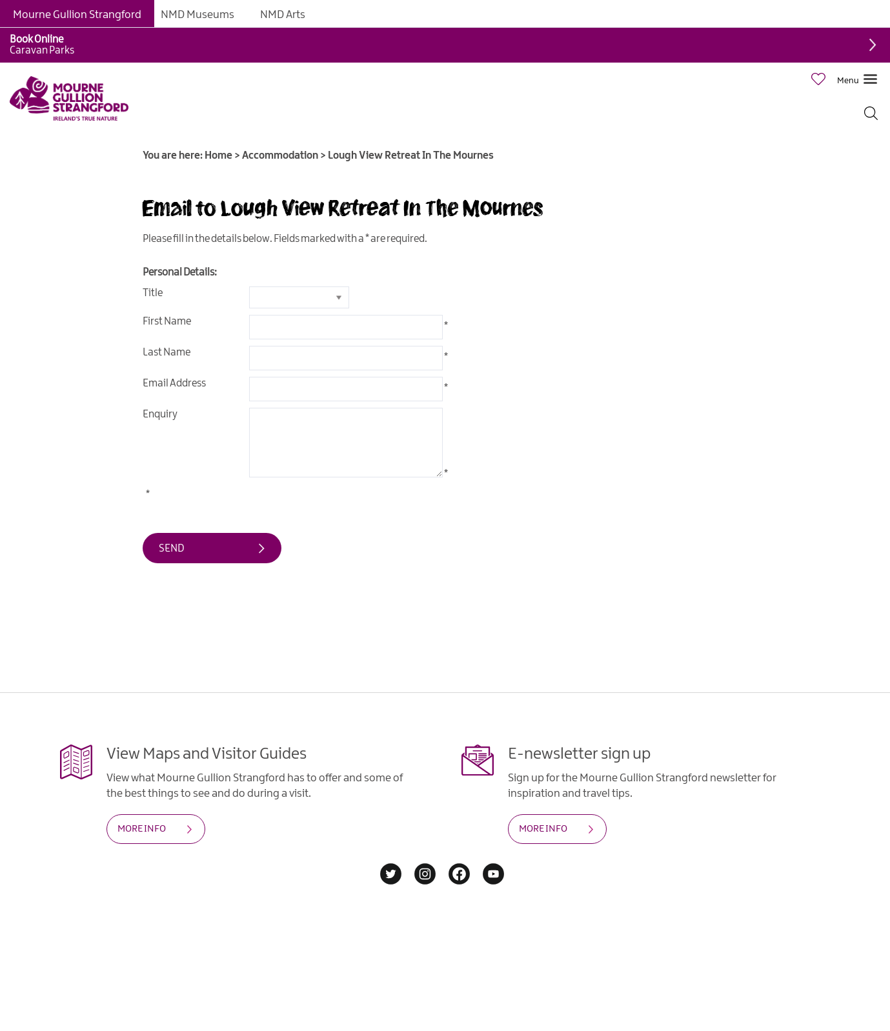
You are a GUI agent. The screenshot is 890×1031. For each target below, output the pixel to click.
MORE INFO (141, 829)
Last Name (166, 352)
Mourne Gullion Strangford (77, 15)
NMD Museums (197, 15)
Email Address (174, 383)
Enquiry (160, 414)
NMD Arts (282, 15)
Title (153, 293)
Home (218, 155)
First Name (167, 321)
